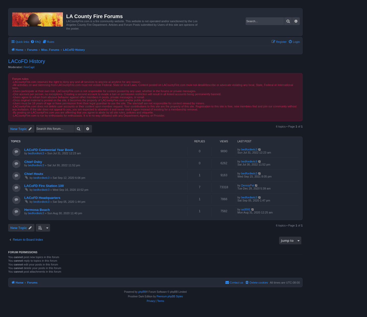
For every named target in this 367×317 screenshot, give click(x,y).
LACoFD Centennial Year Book (48, 150)
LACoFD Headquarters (42, 198)
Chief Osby (33, 162)
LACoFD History (26, 61)
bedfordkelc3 (36, 153)
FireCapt (29, 67)
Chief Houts (33, 174)
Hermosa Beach (37, 210)
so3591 (245, 209)
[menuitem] (35, 42)
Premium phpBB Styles (170, 296)
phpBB (142, 291)
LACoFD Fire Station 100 (44, 186)
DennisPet (247, 185)
